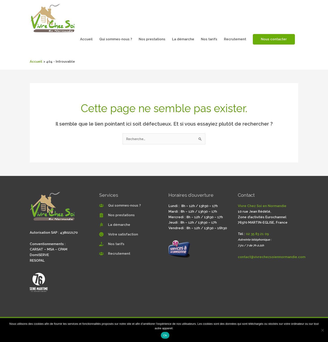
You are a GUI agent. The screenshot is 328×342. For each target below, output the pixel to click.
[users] (120, 205)
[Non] (322, 330)
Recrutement (235, 39)
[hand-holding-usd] (111, 244)
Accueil (86, 39)
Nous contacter (274, 39)
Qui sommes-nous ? (115, 39)
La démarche (183, 39)
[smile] (118, 234)
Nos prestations (152, 39)
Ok (165, 335)
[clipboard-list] (117, 215)
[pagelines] (114, 225)
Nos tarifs (209, 39)
